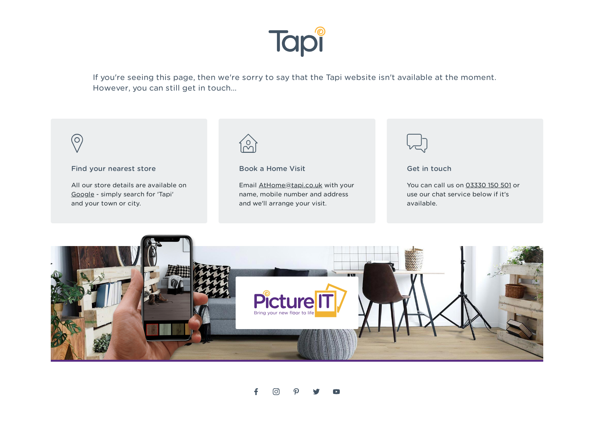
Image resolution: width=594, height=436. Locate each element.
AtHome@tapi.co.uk (290, 185)
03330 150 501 (488, 185)
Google (82, 194)
